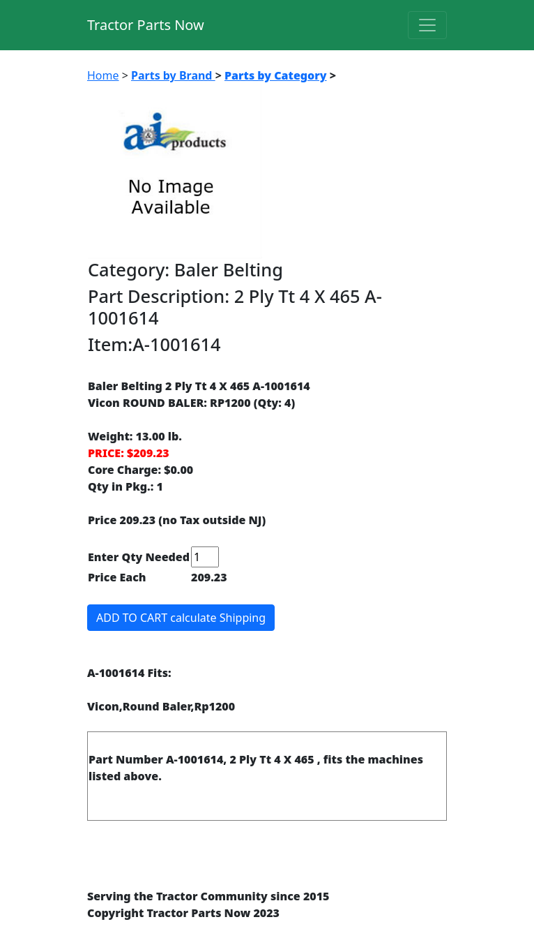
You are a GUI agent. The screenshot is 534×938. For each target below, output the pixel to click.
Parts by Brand (173, 75)
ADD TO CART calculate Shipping (181, 617)
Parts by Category (275, 75)
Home (103, 75)
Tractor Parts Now (145, 24)
